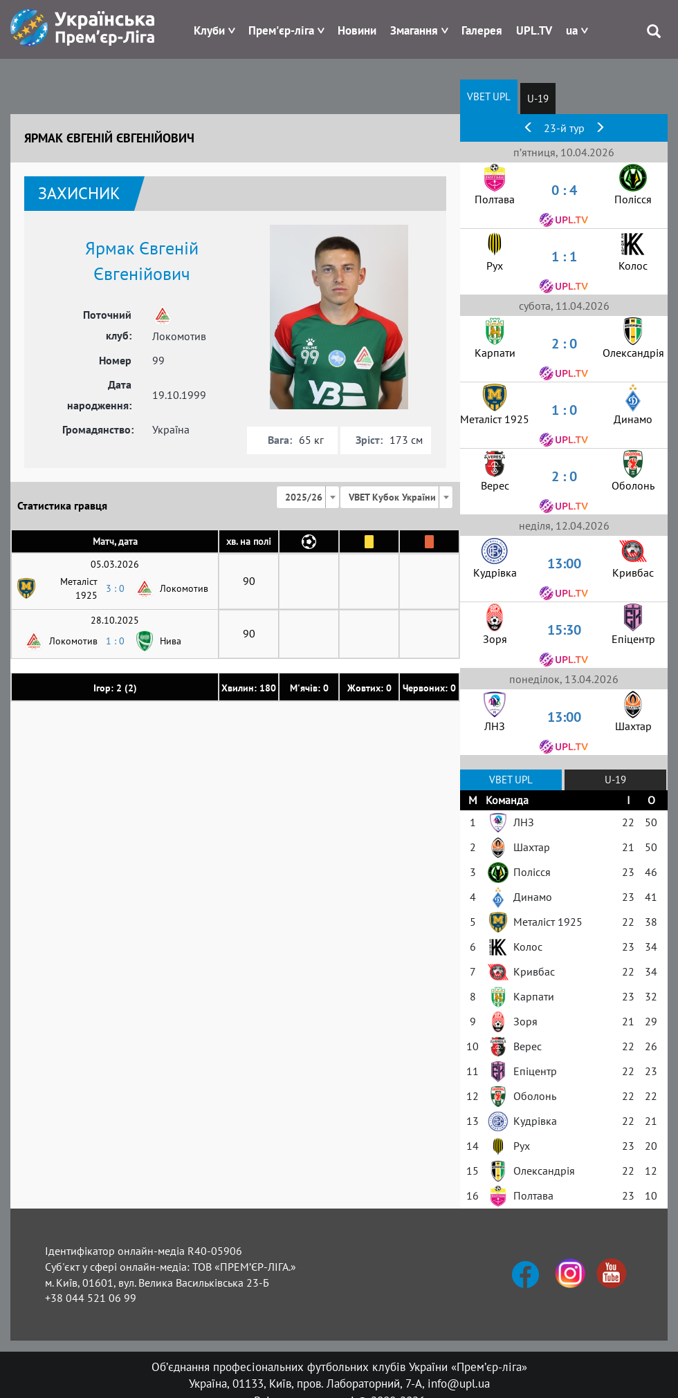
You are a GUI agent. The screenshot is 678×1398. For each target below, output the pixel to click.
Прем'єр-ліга (281, 30)
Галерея (481, 30)
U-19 (538, 98)
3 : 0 (115, 588)
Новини (357, 30)
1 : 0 (115, 641)
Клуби (209, 30)
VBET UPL (489, 96)
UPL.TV (534, 30)
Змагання (414, 30)
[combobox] (308, 497)
